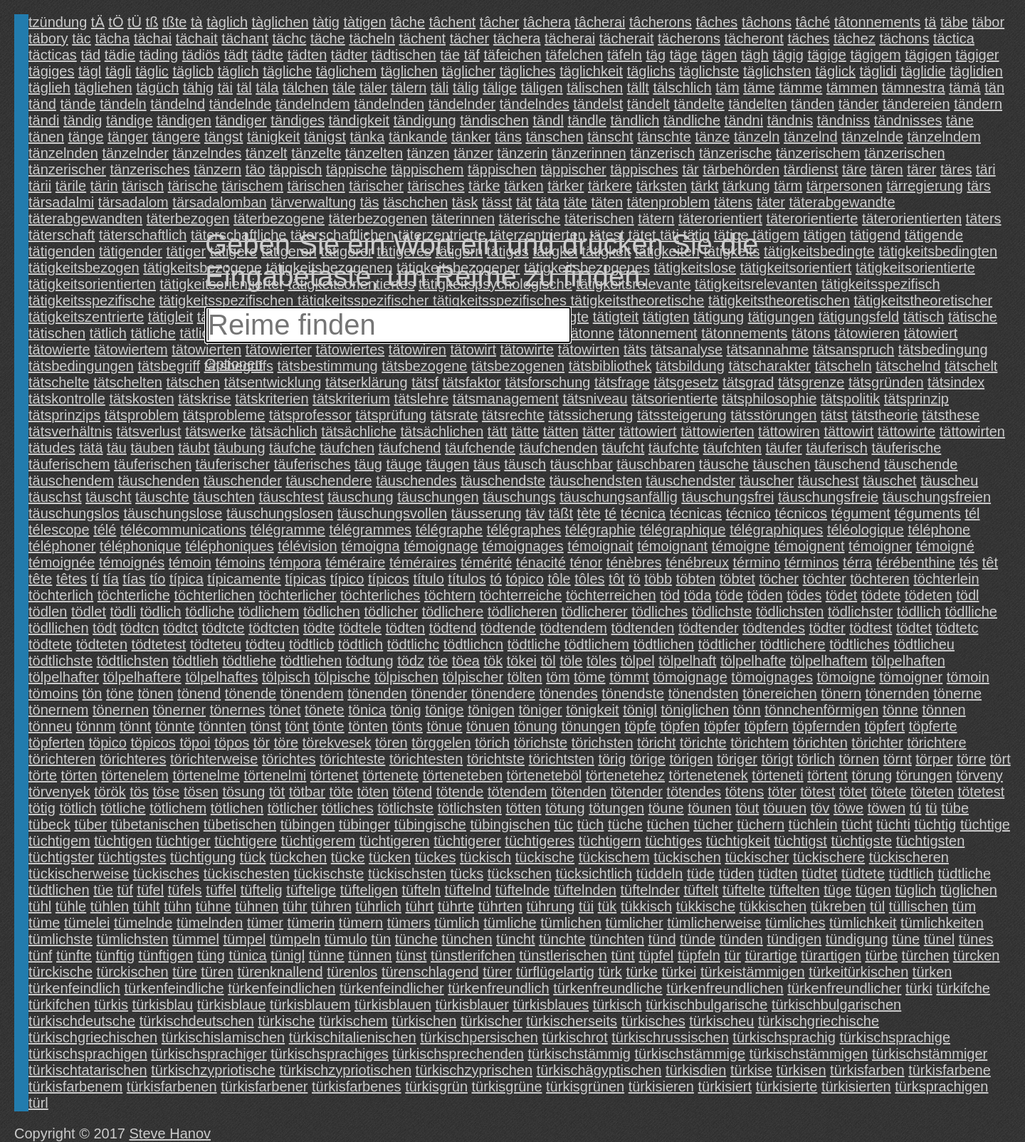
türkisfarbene (949, 1070)
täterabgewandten (85, 218)
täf (472, 55)
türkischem (353, 1021)
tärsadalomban (219, 202)
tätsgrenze (811, 382)
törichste (541, 742)
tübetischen (240, 824)
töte (341, 792)
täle (343, 87)
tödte (319, 628)
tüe (103, 890)
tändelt (648, 104)
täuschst (54, 497)
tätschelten (127, 382)
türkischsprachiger (208, 1054)
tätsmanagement (506, 399)
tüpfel (655, 955)
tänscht (610, 137)
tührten (500, 906)
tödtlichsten (133, 661)
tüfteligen (369, 890)
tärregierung (924, 186)
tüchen (668, 824)
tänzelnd (811, 137)
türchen (926, 955)
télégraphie (600, 530)
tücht (856, 824)
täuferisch (837, 448)
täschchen (415, 202)
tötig (42, 808)
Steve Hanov (170, 1133)
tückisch (485, 857)
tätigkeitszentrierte (86, 317)
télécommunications (183, 530)
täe (450, 55)
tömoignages (772, 677)
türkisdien (696, 1070)
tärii (39, 186)
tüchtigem (59, 841)
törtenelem (135, 775)
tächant (244, 38)
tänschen (554, 137)
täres (956, 169)
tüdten (778, 873)
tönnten (222, 726)
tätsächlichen (442, 431)
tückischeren (909, 857)
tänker (471, 137)
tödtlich (360, 644)
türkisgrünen (585, 1086)
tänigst (325, 137)
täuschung (360, 497)
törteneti (777, 775)
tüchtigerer (467, 841)
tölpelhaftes (221, 677)
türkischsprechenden (458, 1054)
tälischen (595, 87)
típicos (388, 579)
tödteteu (215, 644)
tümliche (509, 923)
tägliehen (103, 87)
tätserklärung (366, 382)
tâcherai (599, 22)
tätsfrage (622, 382)
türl (38, 1103)
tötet (853, 792)
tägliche (287, 71)
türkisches (653, 1021)
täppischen (502, 169)
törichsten (603, 742)
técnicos (801, 513)
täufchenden (559, 448)
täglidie (922, 71)
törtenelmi (274, 775)
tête (40, 579)
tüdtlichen (59, 890)
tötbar (307, 792)
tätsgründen (886, 382)
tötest (817, 792)
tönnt (135, 726)
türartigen (831, 955)
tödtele (360, 628)
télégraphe (449, 530)
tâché (813, 22)
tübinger (364, 824)
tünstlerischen (563, 955)
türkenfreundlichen (725, 988)
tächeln (372, 38)
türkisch (617, 1004)
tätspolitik (850, 399)
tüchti (893, 824)
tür (733, 955)
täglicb (193, 71)
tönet (284, 710)
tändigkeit (359, 120)
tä (931, 22)
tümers (409, 923)
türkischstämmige (690, 1054)
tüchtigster (61, 857)
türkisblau (163, 1004)
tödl (967, 595)
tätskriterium (351, 399)
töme (589, 677)
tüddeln (659, 873)
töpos (231, 742)
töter (782, 792)
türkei (678, 972)
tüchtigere (245, 841)
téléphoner (62, 546)
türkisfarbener (264, 1086)
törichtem (759, 742)
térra (857, 562)
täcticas (52, 55)
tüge (837, 890)
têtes (71, 579)
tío (157, 579)
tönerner (179, 710)
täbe (954, 22)
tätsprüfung (390, 415)
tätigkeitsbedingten (937, 251)
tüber (91, 824)
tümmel (195, 939)
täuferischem (69, 464)
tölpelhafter (63, 677)
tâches (716, 22)
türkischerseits (571, 1021)
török (109, 792)
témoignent (809, 546)
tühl (39, 906)
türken (932, 972)
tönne (900, 710)
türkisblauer (471, 1004)
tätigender (130, 251)
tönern (841, 693)
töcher (779, 579)
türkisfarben (867, 1070)
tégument (860, 513)
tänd (42, 104)
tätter (598, 431)
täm (727, 87)
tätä (90, 448)
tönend (199, 693)
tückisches (166, 873)
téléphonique (141, 546)
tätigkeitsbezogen (84, 268)
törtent (827, 775)
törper (933, 759)
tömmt (629, 677)
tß (152, 22)
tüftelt (700, 890)
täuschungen (438, 497)
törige (648, 759)
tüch (590, 824)
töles (601, 661)
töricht (656, 742)
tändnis (790, 120)
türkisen (801, 1070)
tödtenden (643, 628)
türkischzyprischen (474, 1070)
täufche (292, 448)
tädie (120, 55)
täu (117, 448)
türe (184, 972)
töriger (737, 759)
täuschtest (291, 497)
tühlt (146, 906)
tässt (497, 202)
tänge (86, 137)
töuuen (784, 808)
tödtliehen (311, 661)
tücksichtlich (593, 873)
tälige (500, 87)
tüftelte (743, 890)
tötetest (981, 792)
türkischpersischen (479, 1037)
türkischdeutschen (197, 1021)
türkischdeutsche (81, 1021)
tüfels (185, 890)
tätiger (186, 251)
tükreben (838, 906)
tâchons (767, 22)
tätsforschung (547, 382)
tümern (361, 923)
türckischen (133, 972)
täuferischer (233, 464)
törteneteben (463, 775)
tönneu (50, 726)
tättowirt (848, 431)
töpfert (884, 726)
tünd (662, 939)
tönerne (957, 693)
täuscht (108, 497)
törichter (877, 742)
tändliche (691, 120)
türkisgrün (436, 1086)
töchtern (449, 595)
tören (391, 742)
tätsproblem (142, 415)
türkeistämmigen (752, 972)
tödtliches (859, 644)
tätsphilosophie (769, 399)
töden (765, 595)
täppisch (295, 169)
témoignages (523, 546)
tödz (410, 661)
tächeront (753, 38)
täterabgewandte (842, 202)
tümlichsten (133, 939)
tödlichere (453, 611)
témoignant (672, 546)
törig (612, 759)
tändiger (241, 120)
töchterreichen (611, 595)
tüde (701, 873)
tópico (525, 579)
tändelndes (534, 104)
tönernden (898, 693)
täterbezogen (188, 218)
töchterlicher (298, 595)
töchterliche (134, 595)
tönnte (175, 726)
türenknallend (280, 972)
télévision (307, 546)
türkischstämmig (578, 1054)
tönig (405, 710)
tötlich (77, 808)
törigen (691, 759)
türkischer (491, 1021)
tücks (467, 873)
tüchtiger (183, 841)
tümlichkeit (862, 923)
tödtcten (273, 628)
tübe (955, 808)
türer (497, 972)
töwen (886, 808)
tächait (197, 38)
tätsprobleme (224, 415)
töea (466, 661)
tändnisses (908, 120)
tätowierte (59, 349)
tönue (444, 726)
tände (78, 104)
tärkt (705, 186)
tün (381, 939)
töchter (824, 579)
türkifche (963, 988)
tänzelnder (135, 153)
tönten (368, 726)
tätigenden (61, 251)
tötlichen (237, 808)
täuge (404, 464)
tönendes (568, 693)
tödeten (928, 595)
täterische (530, 218)
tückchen (298, 857)
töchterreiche (521, 595)
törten (79, 775)
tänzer (473, 153)
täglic (152, 71)
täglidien (976, 71)
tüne (906, 939)
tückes (435, 857)
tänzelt (267, 153)
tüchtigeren (394, 841)
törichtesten (426, 759)
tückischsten (407, 873)
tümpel (244, 939)
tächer (470, 38)
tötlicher (292, 808)
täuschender (243, 480)
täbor (988, 22)
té (611, 513)
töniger (540, 710)
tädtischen (404, 55)
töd (670, 595)
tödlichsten (790, 611)
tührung (551, 906)
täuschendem (71, 480)
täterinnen (463, 218)
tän (994, 87)
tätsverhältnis (70, 431)
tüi (586, 906)
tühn (177, 906)
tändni (744, 120)
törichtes (289, 759)
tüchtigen (123, 841)
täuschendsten (596, 480)
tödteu (265, 644)
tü (931, 808)
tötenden (578, 792)
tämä (964, 87)
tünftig (115, 955)
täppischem (427, 169)
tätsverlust (148, 431)
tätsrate (454, 415)
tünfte (74, 955)
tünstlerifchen (473, 955)
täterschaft (61, 235)
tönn (747, 710)
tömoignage (690, 677)
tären (887, 169)
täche (327, 38)
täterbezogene (279, 218)
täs (369, 202)
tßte (174, 22)
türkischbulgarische (706, 1004)
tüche (625, 824)
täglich (238, 71)
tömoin (968, 677)
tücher (713, 824)
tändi (43, 120)
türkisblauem (310, 1004)
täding (159, 55)
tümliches (795, 923)
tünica (247, 955)
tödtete (50, 644)
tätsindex (955, 382)
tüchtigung (203, 857)
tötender (636, 792)
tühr (295, 906)
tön (92, 693)
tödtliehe (249, 661)
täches (808, 38)
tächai (153, 38)
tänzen (428, 153)
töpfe (640, 726)
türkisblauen (392, 1004)
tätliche (152, 333)
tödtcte (223, 628)
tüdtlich (911, 873)
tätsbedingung (943, 349)
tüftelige (311, 890)
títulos (466, 579)
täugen (447, 464)
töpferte (933, 726)
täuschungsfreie (828, 497)
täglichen (409, 71)
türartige (771, 955)
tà (197, 22)
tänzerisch (662, 153)
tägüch (157, 87)
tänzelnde (872, 137)
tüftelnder (649, 890)
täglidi (878, 71)
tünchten (616, 939)
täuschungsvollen (392, 513)
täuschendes (416, 480)
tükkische (705, 906)
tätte (525, 431)
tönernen (121, 710)
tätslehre (421, 399)
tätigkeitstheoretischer (923, 300)
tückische (544, 857)
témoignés (131, 562)
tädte (267, 55)
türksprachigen (941, 1086)
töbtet (737, 579)
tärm (788, 186)
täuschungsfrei (727, 497)
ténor (585, 562)
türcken (976, 955)
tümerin (311, 923)
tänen (46, 137)
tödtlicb (311, 644)
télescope (59, 530)
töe (438, 661)
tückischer (757, 857)
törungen (924, 775)
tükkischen (773, 906)
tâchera (547, 22)
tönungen (590, 726)
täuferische (906, 448)
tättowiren (789, 431)
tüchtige (985, 824)
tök (493, 661)
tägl (89, 71)
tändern (978, 104)
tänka (367, 137)
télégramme (287, 530)
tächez (855, 38)
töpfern (766, 726)
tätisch (924, 317)
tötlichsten (470, 808)
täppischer (573, 169)
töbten (696, 579)
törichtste (496, 759)
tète (589, 513)
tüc (563, 824)
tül (877, 906)
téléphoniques (229, 546)
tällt (638, 87)
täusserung (486, 513)
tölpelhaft (687, 661)
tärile (71, 186)
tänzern (217, 169)
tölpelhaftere (142, 677)
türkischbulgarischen (836, 1004)
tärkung (746, 186)
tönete (325, 710)
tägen (719, 55)
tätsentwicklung (273, 382)
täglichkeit (591, 71)
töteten (932, 792)
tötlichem (177, 808)
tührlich (378, 906)
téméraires (422, 562)
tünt (622, 955)
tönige (444, 710)
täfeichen (512, 55)
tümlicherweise (714, 923)
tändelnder (462, 104)
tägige (826, 55)
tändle (586, 120)
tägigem (875, 55)
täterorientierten (912, 218)
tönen (155, 693)
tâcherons (660, 22)
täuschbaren (655, 464)
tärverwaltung (313, 202)
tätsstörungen (773, 415)
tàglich (227, 22)
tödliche (209, 611)
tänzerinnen (589, 153)
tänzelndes (206, 153)
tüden (736, 873)
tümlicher (634, 923)
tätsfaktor (472, 382)
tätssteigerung (682, 415)
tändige (129, 120)
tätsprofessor (310, 415)
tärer (921, 169)
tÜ (134, 22)
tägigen (928, 55)
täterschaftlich (142, 235)
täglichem (346, 71)
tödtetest (159, 644)
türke (641, 972)
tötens (744, 792)
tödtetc (957, 628)
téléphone (939, 530)
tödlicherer (594, 611)
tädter (349, 55)
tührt (419, 906)
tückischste (328, 873)
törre (971, 759)
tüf (125, 890)
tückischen (687, 857)
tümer (265, 923)
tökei (522, 661)
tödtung (370, 661)
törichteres (133, 759)
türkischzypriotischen (345, 1070)
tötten (523, 808)
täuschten (224, 497)
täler (373, 87)
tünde (697, 939)
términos (811, 562)
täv (535, 513)
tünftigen (166, 955)
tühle (71, 906)
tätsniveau (594, 399)
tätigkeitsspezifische (91, 300)
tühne (213, 906)
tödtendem (573, 628)
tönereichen (779, 693)
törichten (820, 742)
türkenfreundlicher (844, 988)
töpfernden (826, 726)
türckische (60, 972)
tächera (517, 38)
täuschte (162, 497)
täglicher (468, 71)
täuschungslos (74, 513)
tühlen (110, 906)
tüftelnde (522, 890)
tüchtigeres (539, 841)
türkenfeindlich (74, 988)
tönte (328, 726)
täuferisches (312, 464)
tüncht (515, 939)
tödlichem (269, 611)
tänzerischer (67, 169)
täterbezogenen (377, 218)
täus (486, 464)
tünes (976, 939)
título (428, 579)
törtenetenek (708, 775)
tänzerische (735, 153)
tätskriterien (271, 399)
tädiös (201, 55)
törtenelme (206, 775)
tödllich (919, 611)
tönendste (632, 693)
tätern (656, 218)
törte (42, 775)
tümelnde (143, 923)
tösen (201, 792)
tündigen (794, 939)
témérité (486, 562)
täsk (465, 202)
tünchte (562, 939)
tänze (712, 137)
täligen (542, 87)
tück (253, 857)
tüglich (915, 890)
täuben (152, 448)
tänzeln (757, 137)
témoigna (370, 546)
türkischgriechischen (92, 1037)
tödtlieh (195, 661)
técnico (748, 513)
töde (729, 595)
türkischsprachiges (329, 1054)
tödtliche (534, 644)
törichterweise (214, 759)
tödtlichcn (473, 644)
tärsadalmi (61, 202)
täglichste (709, 71)
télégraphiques (776, 530)
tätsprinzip (916, 399)
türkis (111, 1004)
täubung (239, 448)
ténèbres (634, 562)
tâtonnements (877, 22)
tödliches (659, 611)
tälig (466, 87)
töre (286, 742)
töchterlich (60, 595)
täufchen (347, 448)
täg (656, 55)
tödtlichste (60, 661)
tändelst (598, 104)
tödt (104, 628)
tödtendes (773, 628)
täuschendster (690, 480)
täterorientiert (720, 218)
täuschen (781, 464)
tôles (589, 579)
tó (496, 579)
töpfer (722, 726)
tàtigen (365, 22)
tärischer (376, 186)
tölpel (638, 661)
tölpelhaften (908, 661)
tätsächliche (358, 431)
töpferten (56, 742)
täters (984, 218)
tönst (265, 726)
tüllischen (918, 906)
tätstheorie (884, 415)
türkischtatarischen (87, 1070)
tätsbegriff (168, 366)
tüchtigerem (318, 841)
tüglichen (968, 890)
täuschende (920, 464)
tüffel (221, 890)
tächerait (626, 38)
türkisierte (787, 1086)
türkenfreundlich (498, 988)
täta (547, 202)
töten (373, 792)
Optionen (234, 364)
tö (635, 579)
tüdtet (819, 873)
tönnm (96, 726)
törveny (979, 775)
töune (666, 808)
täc (81, 38)
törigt (776, 759)
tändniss (844, 120)
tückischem (614, 857)
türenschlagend (430, 972)
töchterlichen (214, 595)
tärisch (143, 186)
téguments (927, 513)
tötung (565, 808)
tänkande (418, 137)
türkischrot (574, 1037)
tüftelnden (585, 890)
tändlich (634, 120)
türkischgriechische (818, 1021)
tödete (881, 595)
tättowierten (717, 431)
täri (986, 169)
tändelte (698, 104)
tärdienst (811, 169)
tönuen (488, 726)
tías (133, 579)
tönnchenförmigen (821, 710)
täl (244, 87)
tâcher (500, 22)
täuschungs (519, 497)
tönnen (944, 710)
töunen (709, 808)
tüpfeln (699, 955)
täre (854, 169)
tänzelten (374, 153)
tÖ (115, 22)
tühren (331, 906)
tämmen (852, 87)
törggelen (441, 742)
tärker (565, 186)
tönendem (312, 693)
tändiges (297, 120)
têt (990, 562)
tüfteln (421, 890)
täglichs (651, 71)
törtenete (390, 775)
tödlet (88, 611)
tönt (296, 726)
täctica (953, 38)
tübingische (430, 824)
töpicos (152, 742)
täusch (525, 464)
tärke (484, 186)
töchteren (879, 579)
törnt (897, 759)
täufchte (673, 448)
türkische (286, 1021)
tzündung (57, 22)
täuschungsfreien (937, 497)
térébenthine (915, 562)
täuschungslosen (279, 513)
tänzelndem (943, 137)
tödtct (180, 628)
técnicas (696, 513)
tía (111, 579)
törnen (859, 759)
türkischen (423, 1021)
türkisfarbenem (75, 1086)
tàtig (326, 22)
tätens (733, 202)
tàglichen (280, 22)
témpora (295, 562)
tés (969, 562)
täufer (783, 448)
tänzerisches (150, 169)
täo (256, 169)
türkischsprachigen (87, 1054)
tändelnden (389, 104)
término (757, 562)
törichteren (62, 759)
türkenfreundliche (607, 988)
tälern (408, 87)
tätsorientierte (674, 399)
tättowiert (647, 431)
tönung (535, 726)
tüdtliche (965, 873)
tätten (561, 431)
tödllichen (58, 628)
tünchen (466, 939)
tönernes (238, 710)
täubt (193, 448)
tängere (176, 137)
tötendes (693, 792)
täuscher (767, 480)
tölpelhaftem (829, 661)
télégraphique (682, 530)
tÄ (98, 22)
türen (217, 972)
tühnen (256, 906)
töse (166, 792)
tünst (411, 955)
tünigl (287, 955)
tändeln (123, 104)
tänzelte (316, 153)
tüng (211, 955)
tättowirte (906, 431)
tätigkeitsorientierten (92, 284)
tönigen (491, 710)
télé (104, 530)
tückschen (520, 873)
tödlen (48, 611)
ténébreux (697, 562)
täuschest (828, 480)
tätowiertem (130, 349)
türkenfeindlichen (281, 988)
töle (570, 661)
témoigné (945, 546)
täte (575, 202)
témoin (190, 562)
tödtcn (139, 628)
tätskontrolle (66, 399)
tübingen (307, 824)
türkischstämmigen (809, 1054)
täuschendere (328, 480)
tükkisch (646, 906)
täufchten (732, 448)
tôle (558, 579)
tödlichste (722, 611)
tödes (804, 595)
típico (347, 579)
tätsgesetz (685, 382)
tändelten (757, 104)
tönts (406, 726)
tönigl (640, 710)
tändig (82, 120)
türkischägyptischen (599, 1070)
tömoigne (845, 677)
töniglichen (695, 710)
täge (684, 55)
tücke (348, 857)
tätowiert (931, 333)
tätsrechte (513, 415)
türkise (751, 1070)
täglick (835, 71)
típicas (305, 579)
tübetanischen (155, 824)
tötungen (616, 808)
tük (607, 906)
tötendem (517, 792)
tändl (547, 120)
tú (916, 808)
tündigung (857, 939)
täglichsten (777, 71)
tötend (413, 792)
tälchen (306, 87)
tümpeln (295, 939)
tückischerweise (78, 873)
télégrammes (370, 530)
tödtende (508, 628)
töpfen (680, 726)
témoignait (600, 546)
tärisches (436, 186)
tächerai (570, 38)
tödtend (453, 628)
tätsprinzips (64, 415)
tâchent (452, 22)
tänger (127, 137)
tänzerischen (904, 153)
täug (368, 464)
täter (771, 202)
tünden (741, 939)
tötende (460, 792)
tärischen (316, 186)
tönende (250, 693)
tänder (859, 104)
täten (607, 202)
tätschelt (971, 366)
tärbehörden (741, 169)
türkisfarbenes (356, 1086)
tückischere (829, 857)
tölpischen (406, 677)
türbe (881, 955)
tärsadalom (133, 202)
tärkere (610, 186)
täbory (48, 38)
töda (698, 595)
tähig (198, 87)
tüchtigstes (132, 857)
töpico (108, 742)
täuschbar (581, 464)
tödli (123, 611)
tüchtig (935, 824)
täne (960, 120)
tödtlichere (792, 644)
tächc (290, 38)
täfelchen (574, 55)
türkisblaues (550, 1004)
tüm (964, 906)
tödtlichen (664, 644)
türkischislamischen (223, 1037)
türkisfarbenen (172, 1086)
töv (820, 808)
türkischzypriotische (213, 1070)
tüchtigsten (930, 841)
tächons (904, 38)
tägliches (528, 71)
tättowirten (972, 431)
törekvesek (337, 742)
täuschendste (503, 480)
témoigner (880, 546)
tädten (307, 55)
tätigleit (170, 317)
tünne (327, 955)
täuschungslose (172, 513)
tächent (422, 38)
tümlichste (60, 939)
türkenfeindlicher (392, 988)
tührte (456, 906)
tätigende (934, 235)
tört (1000, 759)
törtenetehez (625, 775)
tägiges (51, 71)
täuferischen (152, 464)
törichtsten (561, 759)
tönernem (58, 710)
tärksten (661, 186)
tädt (236, 55)
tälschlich (682, 87)
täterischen (599, 218)
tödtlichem (596, 644)
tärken (524, 186)
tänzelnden (63, 153)
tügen (873, 890)
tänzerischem (818, 153)
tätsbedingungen (81, 366)
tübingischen (510, 824)
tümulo (346, 939)
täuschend (847, 464)
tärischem (252, 186)
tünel (939, 939)
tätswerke (215, 431)
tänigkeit (273, 137)
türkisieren (661, 1086)
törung (871, 775)
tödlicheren (522, 611)
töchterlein (946, 579)
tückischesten (247, 873)
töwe (848, 808)
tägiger (977, 55)
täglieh (49, 87)
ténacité (541, 562)
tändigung (425, 120)
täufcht (622, 448)
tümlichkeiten (942, 923)
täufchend (410, 448)
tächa (112, 38)
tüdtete (863, 873)
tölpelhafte (753, 661)
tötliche (122, 808)
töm (557, 677)
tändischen (494, 120)
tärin (104, 186)
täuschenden (159, 480)
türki (918, 988)
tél (971, 513)
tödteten (101, 644)
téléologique (865, 530)
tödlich (161, 611)
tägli (118, 71)
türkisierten (856, 1086)
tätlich (108, 333)
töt (277, 792)
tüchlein (813, 824)
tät (524, 202)
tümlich (456, 923)
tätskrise (204, 399)
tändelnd (177, 104)
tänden (812, 104)
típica (186, 579)
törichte (703, 742)
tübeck (49, 824)
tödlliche (971, 611)
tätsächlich (283, 431)
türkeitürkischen (858, 972)
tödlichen (331, 611)
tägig (787, 55)
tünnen (369, 955)
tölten (525, 677)
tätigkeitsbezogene (202, 268)
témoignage (441, 546)
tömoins (53, 693)
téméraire (355, 562)
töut (747, 808)
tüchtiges (673, 841)
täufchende (480, 448)
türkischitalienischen (352, 1037)
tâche (407, 22)
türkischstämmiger (929, 1054)
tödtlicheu (924, 644)
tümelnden (210, 923)
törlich (816, 759)
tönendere (503, 693)
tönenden (376, 693)
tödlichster (860, 611)
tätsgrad (748, 382)
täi (225, 87)
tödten (406, 628)
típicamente (243, 579)
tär (690, 169)
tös (139, 792)
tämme (800, 87)
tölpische (342, 677)
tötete (888, 792)
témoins (240, 562)
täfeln (624, 55)
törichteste (352, 759)
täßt (561, 513)
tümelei (87, 923)
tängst (223, 137)
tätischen (56, 333)
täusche (724, 464)
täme (758, 87)
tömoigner (910, 677)
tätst (834, 415)
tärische (193, 186)
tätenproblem (668, 202)
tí (95, 579)
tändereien (916, 104)
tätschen (193, 382)
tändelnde (240, 104)
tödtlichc (413, 644)
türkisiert (725, 1086)
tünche (416, 939)
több (658, 579)
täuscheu (949, 480)
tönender (439, 693)
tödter (827, 628)
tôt (616, 579)
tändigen (184, 120)
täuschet (890, 480)
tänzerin (522, 153)
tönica (367, 710)
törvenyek (59, 792)
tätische (972, 317)
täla (267, 87)
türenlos (352, 972)
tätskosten (141, 399)
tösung (243, 792)
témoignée (61, 562)
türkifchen (59, 1004)
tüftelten (794, 890)
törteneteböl (544, 775)
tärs (979, 186)
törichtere (936, 742)
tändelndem (312, 104)
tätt (498, 431)
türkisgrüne (507, 1086)
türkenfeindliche (174, 988)
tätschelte (59, 382)
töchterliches (380, 595)
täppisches (644, 169)
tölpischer (473, 677)
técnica (643, 513)
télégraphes (524, 530)
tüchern (760, 824)
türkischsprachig (784, 1037)
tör (261, 742)
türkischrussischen (670, 1037)
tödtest (870, 628)
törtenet (334, 775)
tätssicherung (590, 415)
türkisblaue (231, 1004)
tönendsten (703, 693)
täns (508, 137)
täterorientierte (812, 218)
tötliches (347, 808)
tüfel (150, 890)
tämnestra (913, 87)
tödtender (708, 628)
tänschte (664, 137)
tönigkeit (592, 710)
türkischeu (721, 1021)
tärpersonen (844, 186)
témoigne (741, 546)
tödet (841, 595)
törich (492, 742)
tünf (40, 955)
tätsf (424, 382)
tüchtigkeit (738, 841)
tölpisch (286, 677)
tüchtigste (861, 841)
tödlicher (391, 611)
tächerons (689, 38)
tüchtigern (610, 841)
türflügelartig (555, 972)
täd (90, 55)
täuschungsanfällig (618, 497)
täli (440, 87)
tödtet (914, 628)
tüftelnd (468, 890)
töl (548, 661)
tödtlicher (727, 644)
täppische (356, 169)
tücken (390, 857)
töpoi (194, 742)
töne (120, 693)
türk (610, 972)
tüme (44, 923)
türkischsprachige (894, 1037)
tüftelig (262, 890)
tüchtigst (800, 841)
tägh (755, 55)
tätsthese (950, 415)
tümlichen (570, 923)
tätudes (51, 448)
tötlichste (405, 808)
